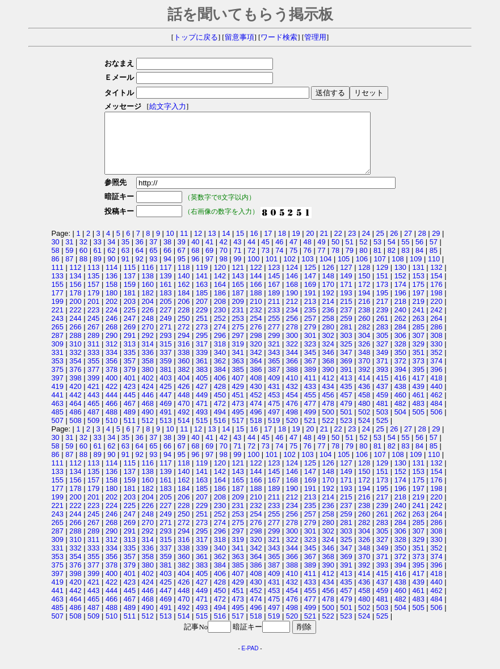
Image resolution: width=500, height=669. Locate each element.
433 (310, 398)
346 (328, 364)
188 (256, 304)
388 (292, 381)
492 (184, 424)
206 (184, 313)
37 (153, 253)
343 (274, 364)
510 (111, 432)
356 (111, 373)
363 (237, 373)
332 (75, 364)
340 (220, 364)
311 (93, 356)
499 (310, 424)
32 (83, 253)
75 (293, 262)
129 (382, 279)
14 (226, 245)
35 (125, 253)
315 (165, 356)
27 (408, 245)
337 (165, 364)
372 (400, 373)
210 (256, 313)
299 (274, 347)
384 (220, 381)
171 (346, 296)
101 (272, 270)
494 (220, 424)
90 (111, 270)
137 (130, 287)
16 (254, 245)
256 (292, 330)
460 (400, 407)
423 (130, 398)
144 (256, 287)
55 (405, 253)
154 (436, 287)
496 (256, 424)
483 (418, 415)
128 (364, 279)
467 (130, 415)
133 (58, 287)
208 (220, 313)
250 (184, 330)
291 (130, 347)
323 (310, 356)
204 (147, 313)
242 (436, 321)
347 (346, 364)
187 (237, 304)
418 (436, 390)
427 (202, 398)
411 (310, 390)
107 (379, 270)
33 (98, 253)
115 (130, 279)
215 (346, 313)
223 (93, 321)
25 (380, 245)
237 (346, 321)
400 (111, 390)
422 (111, 398)
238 (364, 321)
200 (75, 313)
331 (58, 364)
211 (274, 313)
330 (436, 356)
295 (202, 347)
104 (325, 270)
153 (418, 287)
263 (418, 330)
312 (111, 356)
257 (310, 330)
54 (392, 253)
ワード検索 (278, 37)
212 (292, 313)
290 (111, 347)
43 (237, 253)
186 (220, 304)
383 (202, 381)
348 (364, 364)
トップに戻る (196, 37)
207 (202, 313)
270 (147, 338)
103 (307, 270)
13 (212, 245)
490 (147, 424)
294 (184, 347)
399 (93, 390)
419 (58, 398)
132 (436, 279)
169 (310, 296)
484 (436, 415)
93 (153, 270)
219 (418, 313)
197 (418, 304)
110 (434, 270)
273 (202, 338)
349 (382, 364)
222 (75, 321)
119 (202, 279)
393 (382, 381)
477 (310, 415)
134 (75, 287)
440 (436, 398)
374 (436, 373)
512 (147, 432)
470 (184, 415)
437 (382, 398)
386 (256, 381)
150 (364, 287)
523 (346, 432)
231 (237, 321)
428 (220, 398)
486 (75, 424)
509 (93, 432)
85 (434, 262)
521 (310, 432)
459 (382, 407)
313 (130, 356)
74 (279, 262)
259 (346, 330)
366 (292, 373)
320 (256, 356)
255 (274, 330)
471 (202, 415)
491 (165, 424)
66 (167, 262)
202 (111, 313)
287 (58, 347)
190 (292, 304)
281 (346, 338)
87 (69, 270)
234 (292, 321)
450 (220, 407)
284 (400, 338)
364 (256, 373)
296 (220, 347)
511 (130, 432)
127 (346, 279)
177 (58, 304)
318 (220, 356)
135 (93, 287)
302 (328, 347)
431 (274, 398)
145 (274, 287)
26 (394, 245)
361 (202, 373)
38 (167, 253)
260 (364, 330)
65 (153, 262)
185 (202, 304)
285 (418, 338)
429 (237, 398)
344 (292, 364)
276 (256, 338)
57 (434, 253)
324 (328, 356)
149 (346, 287)
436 (364, 398)
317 (202, 356)
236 (328, 321)
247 (130, 330)
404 (184, 390)
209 (237, 313)
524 (364, 432)
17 (268, 245)
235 (310, 321)
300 (292, 347)
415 (382, 390)
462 (436, 407)
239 (382, 321)
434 (328, 398)
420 (75, 398)
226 (147, 321)
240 (400, 321)
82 (392, 262)
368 (328, 373)
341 (237, 364)
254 (256, 330)
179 (93, 304)
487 (93, 424)
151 (382, 287)
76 (308, 262)
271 (165, 338)
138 (147, 287)
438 (400, 398)
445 (130, 407)
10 (170, 245)
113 (93, 279)
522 (328, 432)
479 (346, 415)
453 (274, 407)
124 (292, 279)
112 (75, 279)
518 (256, 432)
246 (111, 330)
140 (184, 287)
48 (308, 253)
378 (111, 381)
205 (165, 313)
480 (364, 415)
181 (130, 304)
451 (237, 407)
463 (58, 415)
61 (98, 262)
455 (310, 407)
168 (292, 296)
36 (140, 253)
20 (310, 245)
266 (75, 338)
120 (220, 279)
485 (58, 424)
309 (58, 356)
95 (182, 270)
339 (202, 364)
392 (364, 381)
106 (362, 270)
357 (130, 373)
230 (220, 321)
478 (328, 415)
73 (266, 262)
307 (418, 347)
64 (140, 262)
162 (184, 296)
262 (400, 330)
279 (310, 338)
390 (328, 381)
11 (184, 245)
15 (240, 245)
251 (202, 330)
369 (346, 373)
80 (363, 262)
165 (237, 296)
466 (111, 415)
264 (436, 330)
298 (256, 347)
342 (256, 364)
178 (75, 304)
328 (400, 356)
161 (165, 296)
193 (346, 304)
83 (405, 262)
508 (75, 432)
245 (93, 330)
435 (346, 398)
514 (184, 432)
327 (382, 356)
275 (237, 338)
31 (69, 253)
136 (111, 287)
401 (130, 390)
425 (165, 398)
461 (418, 407)
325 (346, 356)
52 (363, 253)
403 (165, 390)
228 (184, 321)
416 (400, 390)
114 (111, 279)
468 (147, 415)
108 (398, 270)
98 (224, 270)
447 (165, 407)
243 (58, 330)
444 (111, 407)
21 (324, 245)
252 (220, 330)
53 (377, 253)
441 (58, 407)
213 (310, 313)
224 (111, 321)
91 (125, 270)
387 (274, 381)
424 (147, 398)
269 (130, 338)
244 (75, 330)
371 (382, 373)
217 (382, 313)
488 (111, 424)
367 (310, 373)
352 (436, 364)
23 (352, 245)
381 (165, 381)
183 (165, 304)
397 (58, 390)
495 (237, 424)
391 (346, 381)
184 (184, 304)
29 (436, 245)
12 (198, 245)
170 (328, 296)
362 (220, 373)
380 (147, 381)
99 (237, 270)
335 (130, 364)
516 (220, 432)
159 (130, 296)
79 (350, 262)
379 (130, 381)
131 (418, 279)
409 (274, 390)
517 (237, 432)
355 (93, 373)
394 (400, 381)
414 (364, 390)
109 (416, 270)
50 (335, 253)
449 (202, 407)
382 (184, 381)
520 (292, 432)
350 (400, 364)
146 (292, 287)
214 (328, 313)
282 (364, 338)
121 (237, 279)
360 (184, 373)
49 (321, 253)
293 (165, 347)
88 (83, 270)
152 (400, 287)
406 (220, 390)
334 (111, 364)
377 (93, 381)
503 (382, 424)
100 (253, 270)
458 (364, 407)
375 (58, 381)
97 (209, 270)
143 (237, 287)
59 (69, 262)
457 (346, 407)
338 (184, 364)
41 (209, 253)
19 (296, 245)
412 (328, 390)
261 (382, 330)
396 (436, 381)
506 (436, 424)
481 (382, 415)
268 (111, 338)
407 (237, 390)
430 (256, 398)
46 (279, 253)
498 (292, 424)
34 (111, 253)
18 (282, 245)
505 (418, 424)
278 (292, 338)
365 (274, 373)
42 (224, 253)
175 (418, 296)
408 (256, 390)
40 (195, 253)
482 (400, 415)
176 (436, 296)
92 (140, 270)
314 (147, 356)
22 (338, 245)
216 (364, 313)
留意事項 (239, 37)
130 (400, 279)
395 (418, 381)
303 (346, 347)
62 (111, 262)
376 (75, 381)
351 (418, 364)
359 (165, 373)
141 (202, 287)
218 (400, 313)
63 (125, 262)
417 (418, 390)
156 (75, 296)
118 (184, 279)
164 (220, 296)
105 (344, 270)
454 (292, 407)
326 (364, 356)
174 (400, 296)
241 (418, 321)
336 (147, 364)
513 (165, 432)
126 (328, 279)
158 (111, 296)
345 (310, 364)
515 (202, 432)
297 (237, 347)
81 (377, 262)
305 (382, 347)
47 (293, 253)
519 (274, 432)
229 (202, 321)
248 (147, 330)
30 (56, 253)
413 (346, 390)
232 (256, 321)
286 (436, 338)
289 (93, 347)
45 (266, 253)
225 (130, 321)
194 (364, 304)
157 (93, 296)
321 (274, 356)
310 (75, 356)
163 (202, 296)
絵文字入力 (164, 107)
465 (93, 415)
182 (147, 304)
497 (274, 424)
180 (111, 304)
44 (251, 253)
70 (224, 262)
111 (58, 279)
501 (346, 424)
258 (328, 330)
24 (366, 245)
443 (93, 407)
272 (184, 338)
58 (56, 262)
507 (58, 432)
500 (328, 424)
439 (418, 398)
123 (274, 279)
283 (382, 338)
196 (400, 304)
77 (321, 262)
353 (58, 373)
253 (237, 330)
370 (364, 373)
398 (75, 390)
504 (400, 424)
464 (75, 415)
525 (382, 432)
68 (195, 262)
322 (292, 356)
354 (75, 373)
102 (290, 270)
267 (93, 338)
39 (182, 253)
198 (436, 304)
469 (165, 415)
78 (335, 262)
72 (251, 262)
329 (418, 356)
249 (165, 330)
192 (328, 304)
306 (400, 347)
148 (328, 287)
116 (147, 279)
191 (310, 304)
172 (364, 296)
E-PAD (250, 660)
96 (195, 270)
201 (93, 313)
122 (256, 279)
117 (165, 279)
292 (147, 347)
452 (256, 407)
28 (422, 245)
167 (274, 296)
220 (436, 313)
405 (202, 390)
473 (237, 415)
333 (93, 364)
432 (292, 398)
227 (165, 321)
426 (184, 398)
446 (147, 407)
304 (364, 347)
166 (256, 296)
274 (220, 338)
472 (220, 415)
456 (328, 407)
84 (419, 262)
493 (202, 424)
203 (130, 313)
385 (237, 381)
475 (274, 415)
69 (209, 262)
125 (310, 279)
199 (58, 313)
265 (58, 338)
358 (147, 373)
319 (237, 356)
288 (75, 347)
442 (75, 407)
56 (419, 253)
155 (58, 296)
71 (237, 262)
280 (328, 338)
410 (292, 390)
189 (274, 304)
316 (184, 356)
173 (382, 296)
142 (220, 287)
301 (310, 347)
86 (56, 270)
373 (418, 373)
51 (350, 253)
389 (310, 381)
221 (58, 321)
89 (98, 270)
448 (184, 407)
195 (382, 304)
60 (83, 262)
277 (274, 338)
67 (182, 262)
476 (292, 415)
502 (364, 424)
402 (147, 390)
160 (147, 296)
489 (130, 424)
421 (93, 398)
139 (165, 287)
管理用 (315, 37)
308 (436, 347)
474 (256, 415)
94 (167, 270)
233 (274, 321)
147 (310, 287)
